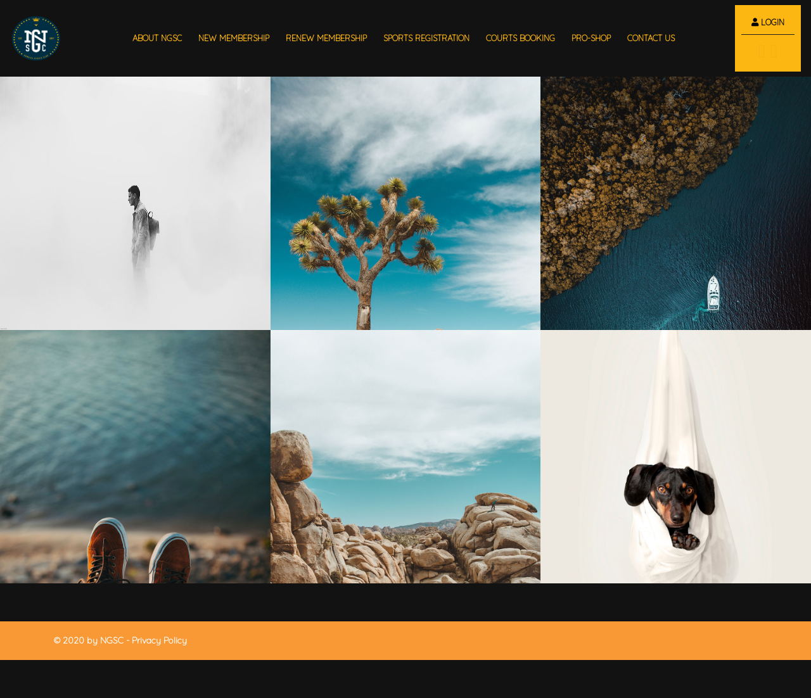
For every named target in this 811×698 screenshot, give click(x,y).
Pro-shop (591, 38)
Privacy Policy (159, 640)
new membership (233, 38)
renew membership (326, 38)
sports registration (426, 38)
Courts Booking (520, 38)
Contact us (651, 38)
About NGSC (157, 38)
